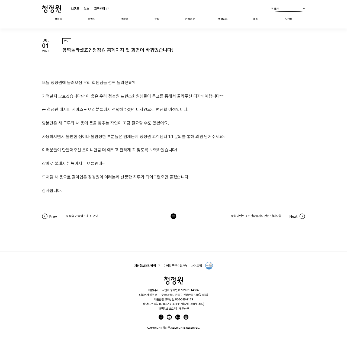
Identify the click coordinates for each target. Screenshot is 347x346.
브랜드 (75, 8)
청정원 (288, 9)
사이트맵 (196, 265)
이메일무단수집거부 (175, 265)
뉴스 (86, 8)
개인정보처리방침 (145, 265)
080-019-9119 (184, 299)
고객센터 (99, 8)
